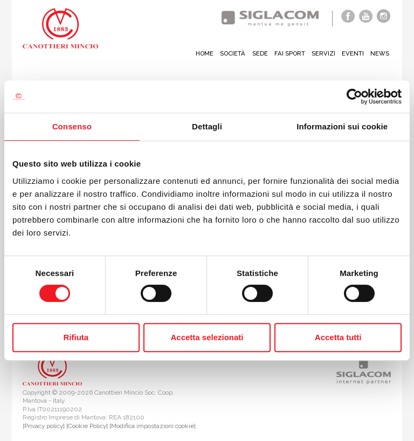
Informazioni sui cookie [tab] (342, 126)
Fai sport (288, 53)
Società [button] (229, 53)
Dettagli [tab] (207, 126)
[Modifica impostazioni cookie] (152, 426)
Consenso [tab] (72, 126)
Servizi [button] (322, 53)
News (379, 53)
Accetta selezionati (206, 337)
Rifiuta (75, 337)
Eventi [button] (352, 53)
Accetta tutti (338, 337)
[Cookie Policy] (87, 426)
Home (200, 53)
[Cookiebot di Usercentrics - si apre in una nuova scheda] (354, 96)
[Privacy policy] (44, 426)
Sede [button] (257, 53)
